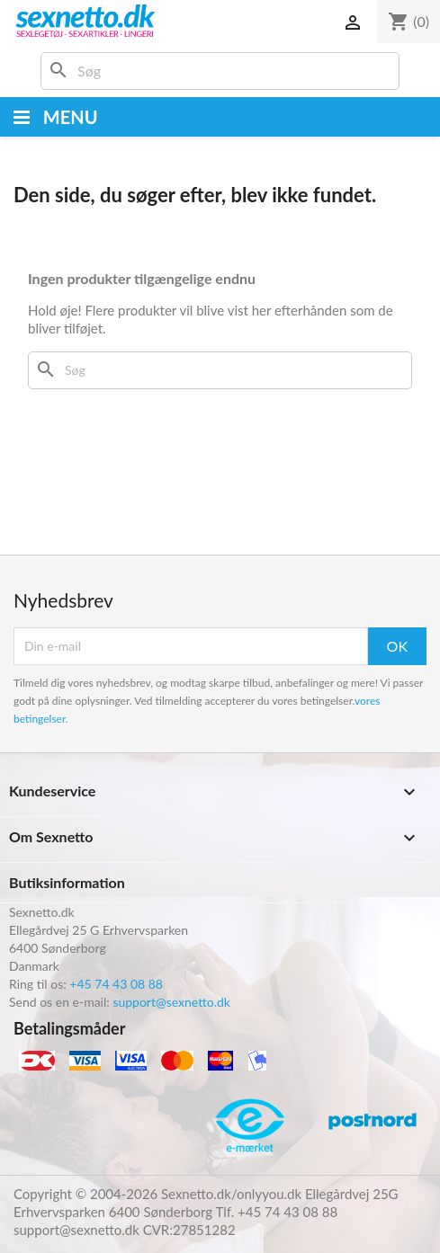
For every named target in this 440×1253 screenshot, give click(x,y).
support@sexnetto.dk (171, 1001)
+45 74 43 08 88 (116, 983)
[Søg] (220, 71)
